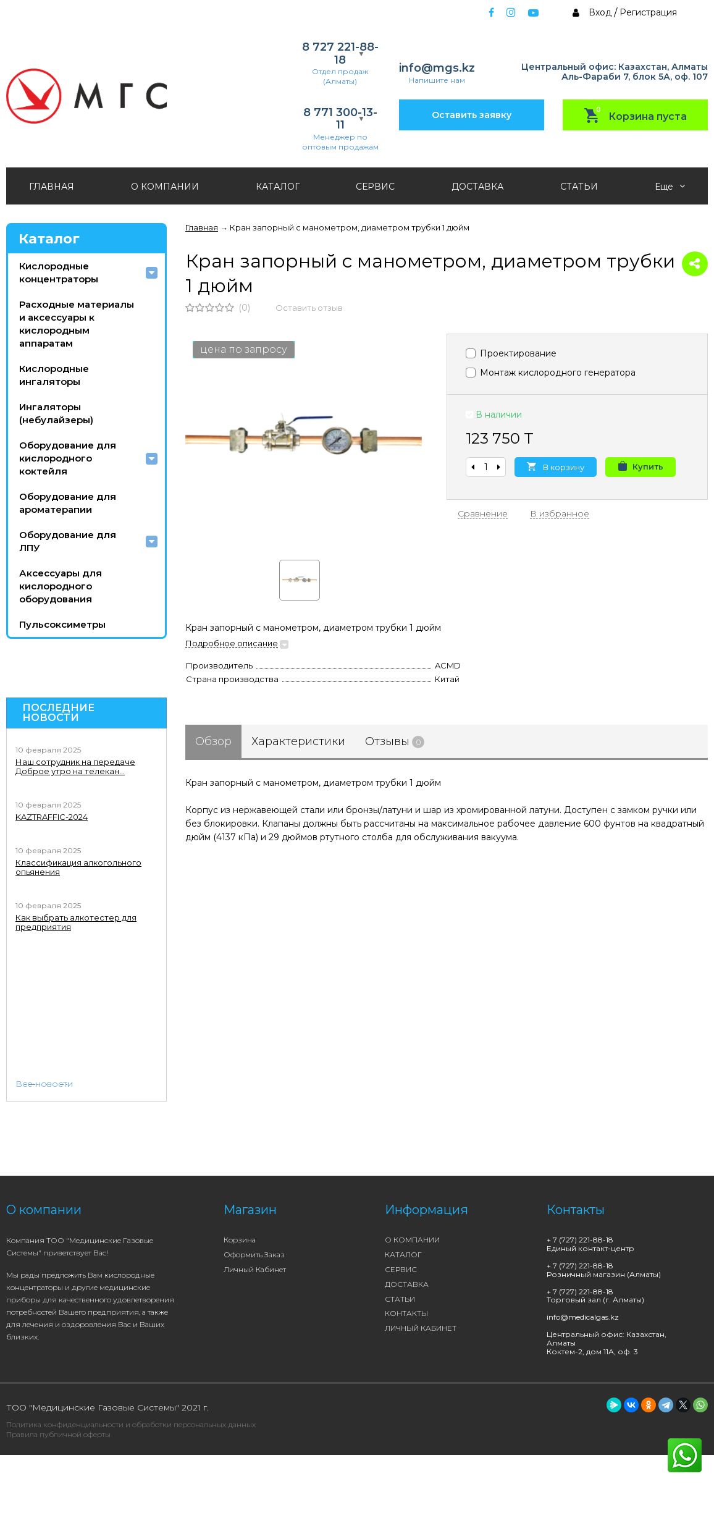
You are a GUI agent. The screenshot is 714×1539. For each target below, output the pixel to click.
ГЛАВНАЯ (51, 186)
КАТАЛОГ (278, 186)
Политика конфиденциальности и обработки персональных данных (131, 1424)
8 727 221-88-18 (340, 53)
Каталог (49, 238)
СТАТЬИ (579, 186)
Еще (670, 186)
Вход (600, 12)
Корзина (240, 1239)
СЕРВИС (375, 186)
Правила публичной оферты (58, 1434)
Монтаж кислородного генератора (551, 372)
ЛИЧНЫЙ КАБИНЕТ (420, 1328)
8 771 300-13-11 (340, 119)
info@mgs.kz (437, 68)
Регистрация (648, 12)
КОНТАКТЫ (406, 1313)
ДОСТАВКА (477, 186)
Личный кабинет (255, 1269)
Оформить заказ (254, 1254)
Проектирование (511, 353)
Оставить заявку (471, 114)
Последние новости (58, 713)
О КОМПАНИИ (165, 186)
